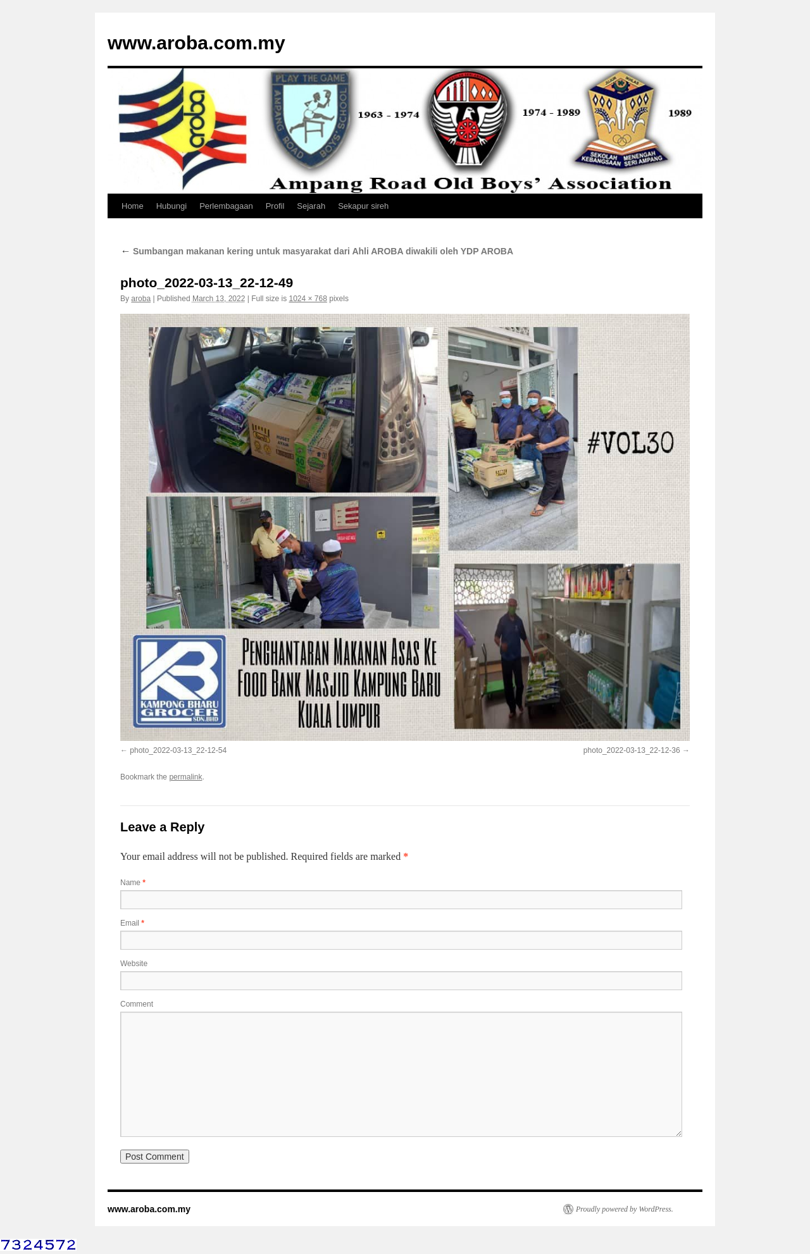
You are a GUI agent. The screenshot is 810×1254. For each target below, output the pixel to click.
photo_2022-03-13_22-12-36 (631, 750)
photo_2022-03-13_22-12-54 (178, 750)
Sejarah (311, 206)
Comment (136, 1004)
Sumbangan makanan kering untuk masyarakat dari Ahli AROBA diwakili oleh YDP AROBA (316, 251)
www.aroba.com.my (196, 42)
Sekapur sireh (363, 206)
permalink (185, 777)
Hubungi (171, 206)
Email (132, 923)
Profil (275, 206)
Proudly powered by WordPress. (624, 1209)
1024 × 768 (308, 298)
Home (133, 206)
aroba (141, 298)
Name (133, 882)
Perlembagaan (226, 206)
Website (133, 963)
